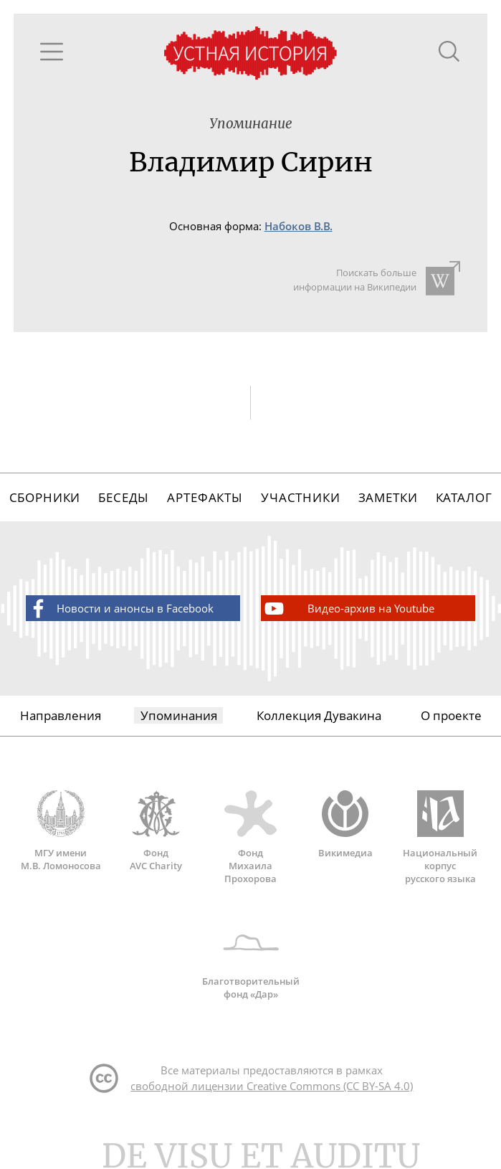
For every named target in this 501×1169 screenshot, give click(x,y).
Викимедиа (345, 824)
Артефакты (205, 497)
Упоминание (250, 123)
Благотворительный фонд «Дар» (251, 959)
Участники (300, 497)
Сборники (45, 497)
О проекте (451, 715)
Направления (60, 715)
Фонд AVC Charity (155, 831)
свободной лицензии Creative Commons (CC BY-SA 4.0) (271, 1086)
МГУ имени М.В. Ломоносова (61, 831)
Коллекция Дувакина (319, 715)
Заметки (388, 497)
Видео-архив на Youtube (348, 608)
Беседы (123, 497)
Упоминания (178, 715)
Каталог (464, 497)
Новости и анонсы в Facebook (120, 608)
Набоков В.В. (298, 226)
